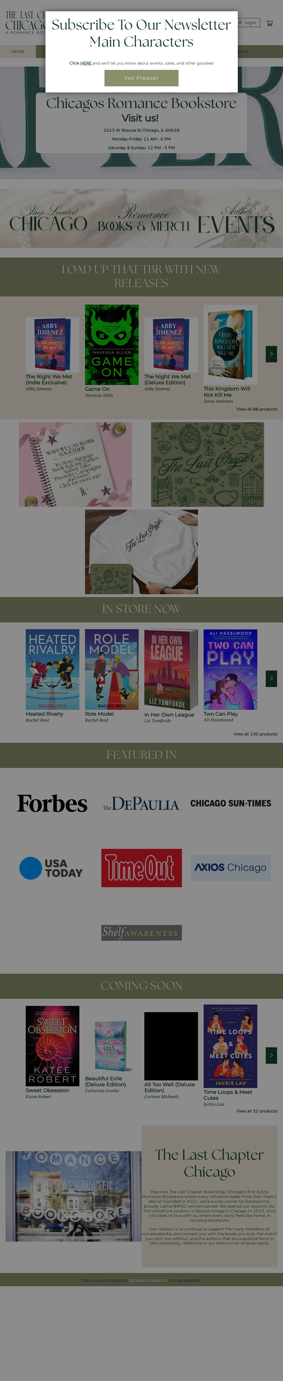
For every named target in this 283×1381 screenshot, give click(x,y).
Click (74, 63)
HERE (85, 63)
